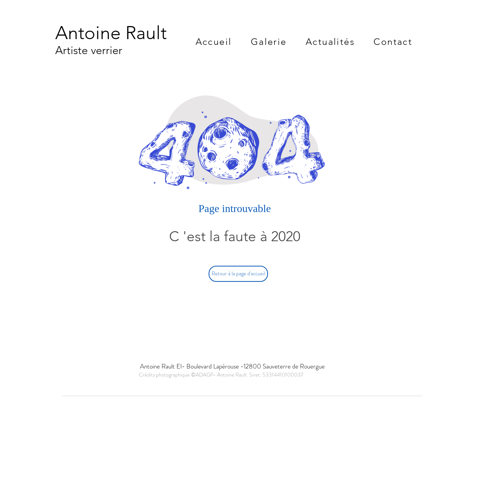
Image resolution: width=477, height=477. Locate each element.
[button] (268, 41)
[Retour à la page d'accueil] (238, 274)
